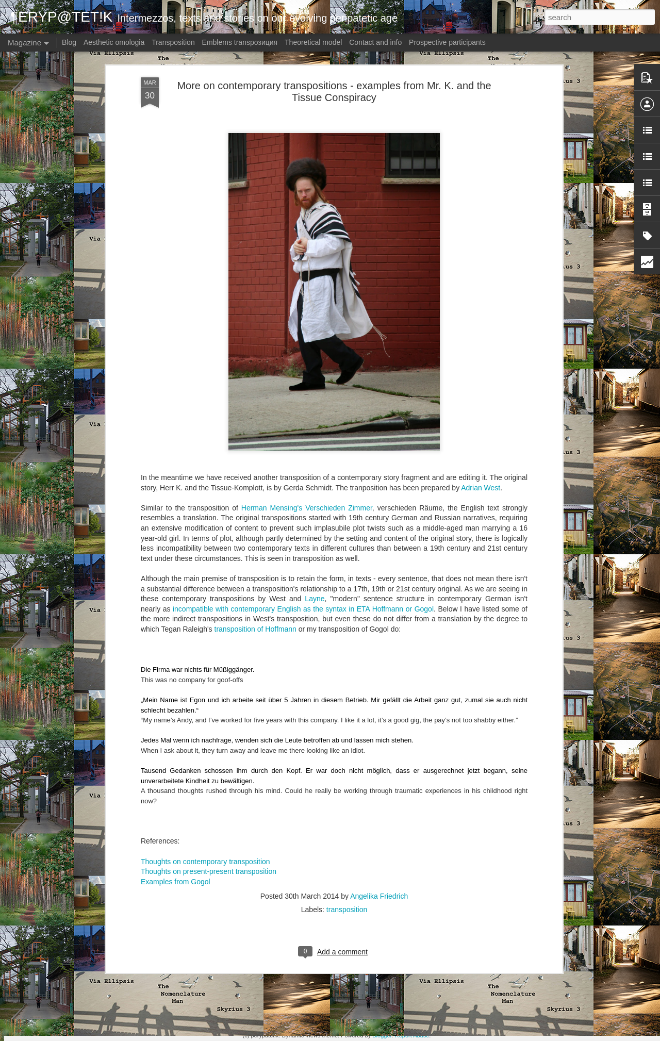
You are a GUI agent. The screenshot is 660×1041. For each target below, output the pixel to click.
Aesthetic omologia (114, 42)
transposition (346, 839)
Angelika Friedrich (379, 825)
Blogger (381, 1035)
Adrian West (480, 416)
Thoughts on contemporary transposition (205, 790)
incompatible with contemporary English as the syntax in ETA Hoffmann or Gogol (303, 538)
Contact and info (375, 42)
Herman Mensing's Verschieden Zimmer (306, 437)
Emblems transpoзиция (240, 42)
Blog (69, 42)
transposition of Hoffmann (255, 558)
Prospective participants (447, 42)
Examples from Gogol (175, 810)
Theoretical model (313, 42)
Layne (314, 528)
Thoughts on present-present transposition (208, 801)
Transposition (173, 42)
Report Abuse (412, 1035)
